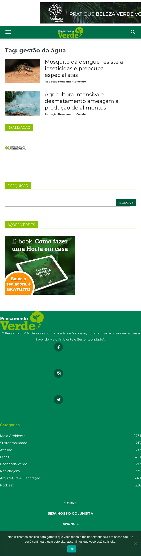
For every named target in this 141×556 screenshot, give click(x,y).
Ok (72, 549)
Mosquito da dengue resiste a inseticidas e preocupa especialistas (84, 68)
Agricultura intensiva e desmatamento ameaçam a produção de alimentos (82, 101)
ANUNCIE (71, 524)
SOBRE (70, 503)
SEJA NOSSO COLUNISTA (70, 513)
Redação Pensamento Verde (65, 81)
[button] (133, 32)
